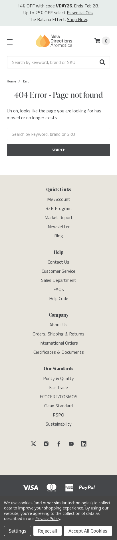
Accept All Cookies (87, 531)
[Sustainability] (59, 423)
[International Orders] (58, 342)
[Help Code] (58, 298)
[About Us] (58, 324)
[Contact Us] (58, 261)
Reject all (47, 531)
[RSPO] (58, 414)
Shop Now (77, 19)
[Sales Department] (58, 280)
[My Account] (58, 199)
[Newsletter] (59, 226)
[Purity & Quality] (58, 378)
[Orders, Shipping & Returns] (58, 333)
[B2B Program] (58, 208)
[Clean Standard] (58, 405)
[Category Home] (11, 81)
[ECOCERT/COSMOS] (58, 396)
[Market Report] (59, 217)
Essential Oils (80, 12)
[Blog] (58, 235)
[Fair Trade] (58, 387)
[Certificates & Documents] (58, 352)
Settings (17, 531)
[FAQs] (58, 289)
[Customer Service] (58, 271)
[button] (102, 62)
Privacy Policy (47, 518)
